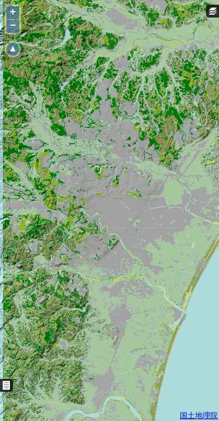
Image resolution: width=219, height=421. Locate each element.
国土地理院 (199, 415)
